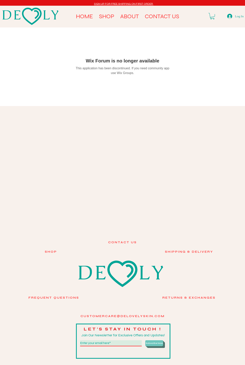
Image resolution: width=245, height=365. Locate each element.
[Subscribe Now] (154, 343)
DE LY (31, 14)
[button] (124, 3)
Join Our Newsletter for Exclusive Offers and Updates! (123, 335)
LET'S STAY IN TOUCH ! (124, 329)
